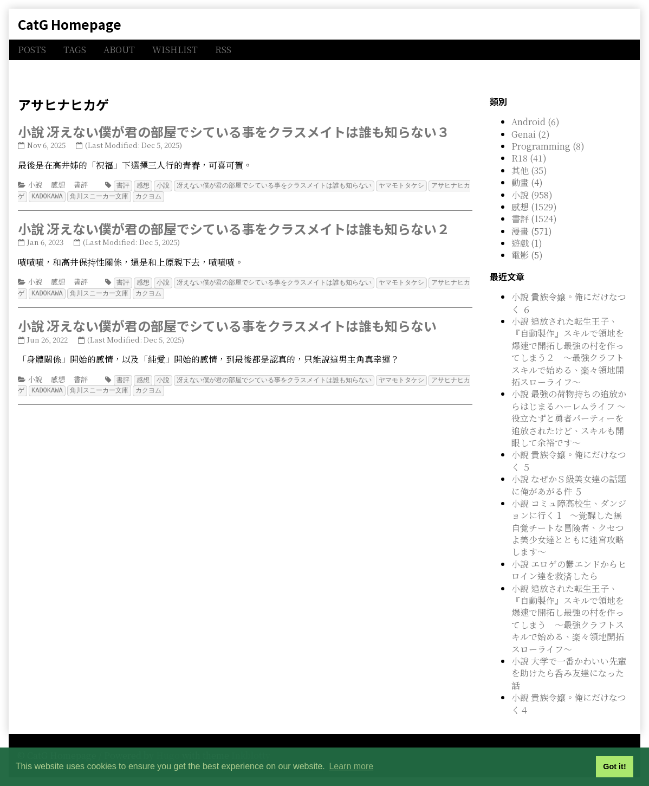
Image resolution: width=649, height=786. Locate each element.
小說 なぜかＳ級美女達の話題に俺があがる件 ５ (568, 485)
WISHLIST (175, 49)
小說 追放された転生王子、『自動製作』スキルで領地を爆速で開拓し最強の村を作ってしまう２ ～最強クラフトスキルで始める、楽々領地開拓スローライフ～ (567, 351)
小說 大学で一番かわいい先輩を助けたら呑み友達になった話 (568, 673)
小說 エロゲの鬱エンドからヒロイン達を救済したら (568, 570)
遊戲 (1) (526, 243)
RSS (223, 49)
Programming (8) (548, 146)
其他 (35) (529, 170)
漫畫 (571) (531, 231)
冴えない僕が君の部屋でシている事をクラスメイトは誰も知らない (274, 185)
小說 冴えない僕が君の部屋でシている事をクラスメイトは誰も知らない (227, 323)
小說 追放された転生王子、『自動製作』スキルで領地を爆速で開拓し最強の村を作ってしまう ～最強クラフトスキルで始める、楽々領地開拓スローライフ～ (567, 618)
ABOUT (119, 49)
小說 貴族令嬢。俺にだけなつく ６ (568, 303)
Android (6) (535, 121)
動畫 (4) (527, 182)
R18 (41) (529, 158)
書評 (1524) (534, 218)
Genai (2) (530, 134)
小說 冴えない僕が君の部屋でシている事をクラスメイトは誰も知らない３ (234, 131)
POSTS (32, 49)
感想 (58, 184)
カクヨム (148, 195)
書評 (81, 184)
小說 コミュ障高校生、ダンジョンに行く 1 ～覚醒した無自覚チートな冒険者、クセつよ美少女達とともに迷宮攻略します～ (568, 527)
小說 (35, 184)
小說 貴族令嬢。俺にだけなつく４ (568, 703)
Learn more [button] (351, 766)
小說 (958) (532, 195)
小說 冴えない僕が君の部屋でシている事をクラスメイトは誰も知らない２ (234, 227)
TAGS (74, 49)
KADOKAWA (47, 195)
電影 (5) (527, 255)
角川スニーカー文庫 (99, 195)
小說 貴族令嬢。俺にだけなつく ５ (568, 460)
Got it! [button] (614, 766)
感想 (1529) (534, 207)
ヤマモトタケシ (401, 185)
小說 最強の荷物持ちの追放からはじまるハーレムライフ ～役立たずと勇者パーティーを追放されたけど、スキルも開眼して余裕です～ (568, 418)
